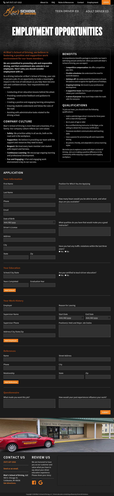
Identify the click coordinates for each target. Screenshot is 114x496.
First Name (8, 183)
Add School (9, 290)
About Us (44, 2)
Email (6, 209)
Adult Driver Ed (97, 11)
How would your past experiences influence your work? (83, 397)
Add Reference (11, 382)
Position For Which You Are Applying (74, 183)
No (68, 251)
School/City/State (11, 272)
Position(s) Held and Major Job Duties (75, 322)
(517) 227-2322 (10, 462)
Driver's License (10, 227)
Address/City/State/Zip (14, 331)
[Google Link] (41, 484)
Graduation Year (37, 281)
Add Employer (11, 340)
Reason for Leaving (67, 305)
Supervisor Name (11, 314)
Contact (80, 2)
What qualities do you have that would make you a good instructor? (83, 224)
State (6, 253)
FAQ (53, 2)
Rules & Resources (66, 2)
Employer (8, 305)
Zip (31, 253)
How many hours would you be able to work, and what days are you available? (82, 200)
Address (7, 236)
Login (106, 2)
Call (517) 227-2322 (13, 2)
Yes (62, 251)
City (5, 244)
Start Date (63, 314)
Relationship (9, 373)
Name (6, 355)
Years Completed (11, 281)
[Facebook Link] (35, 484)
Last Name (8, 192)
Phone (6, 201)
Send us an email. (11, 468)
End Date (89, 314)
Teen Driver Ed (67, 11)
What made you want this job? (17, 397)
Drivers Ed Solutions (82, 494)
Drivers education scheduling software (64, 494)
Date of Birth (9, 218)
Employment (92, 2)
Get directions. (10, 483)
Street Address (65, 355)
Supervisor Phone (11, 322)
